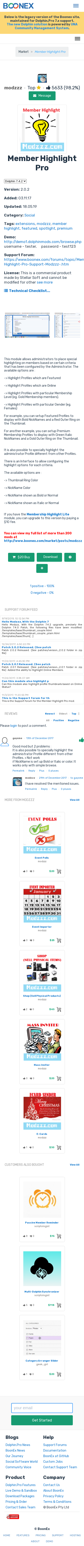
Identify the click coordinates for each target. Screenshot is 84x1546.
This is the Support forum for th (26, 698)
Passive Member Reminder (42, 1222)
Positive (58, 720)
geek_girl (42, 1364)
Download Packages (20, 1496)
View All (74, 800)
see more (44, 282)
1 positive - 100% (42, 586)
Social (29, 215)
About (35, 1541)
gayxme (17, 738)
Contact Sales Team (20, 1507)
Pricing (41, 1535)
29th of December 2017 (53, 777)
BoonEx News (15, 1450)
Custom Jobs (53, 1462)
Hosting (75, 1535)
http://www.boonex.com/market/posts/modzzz (43, 541)
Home (6, 1535)
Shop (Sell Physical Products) (42, 996)
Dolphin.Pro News (18, 1445)
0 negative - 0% (42, 593)
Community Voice (18, 1467)
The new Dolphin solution (27, 24)
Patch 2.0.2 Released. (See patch (26, 647)
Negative (73, 720)
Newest (50, 713)
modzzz (44, 223)
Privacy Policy (53, 1496)
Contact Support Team (60, 1467)
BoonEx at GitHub (56, 1456)
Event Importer (42, 926)
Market (24, 52)
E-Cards (42, 1134)
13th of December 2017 (39, 738)
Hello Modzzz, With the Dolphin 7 (25, 621)
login (13, 726)
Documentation (54, 1450)
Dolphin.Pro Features (21, 1485)
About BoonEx (53, 1491)
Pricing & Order (16, 1502)
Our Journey (14, 1456)
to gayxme (77, 777)
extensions (25, 223)
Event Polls (42, 857)
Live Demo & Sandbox (21, 1491)
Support (58, 1535)
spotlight (47, 228)
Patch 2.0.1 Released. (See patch (26, 664)
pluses (53, 770)
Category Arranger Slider (42, 1360)
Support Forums (55, 1445)
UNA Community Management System (46, 26)
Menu (75, 3)
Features (23, 1535)
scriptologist (42, 1226)
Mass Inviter (42, 1065)
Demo (49, 1541)
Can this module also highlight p (25, 681)
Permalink (18, 770)
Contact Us (51, 1485)
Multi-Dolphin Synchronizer (41, 1291)
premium (65, 228)
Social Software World (22, 1462)
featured (29, 228)
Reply (31, 770)
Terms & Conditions (57, 1502)
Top (73, 713)
